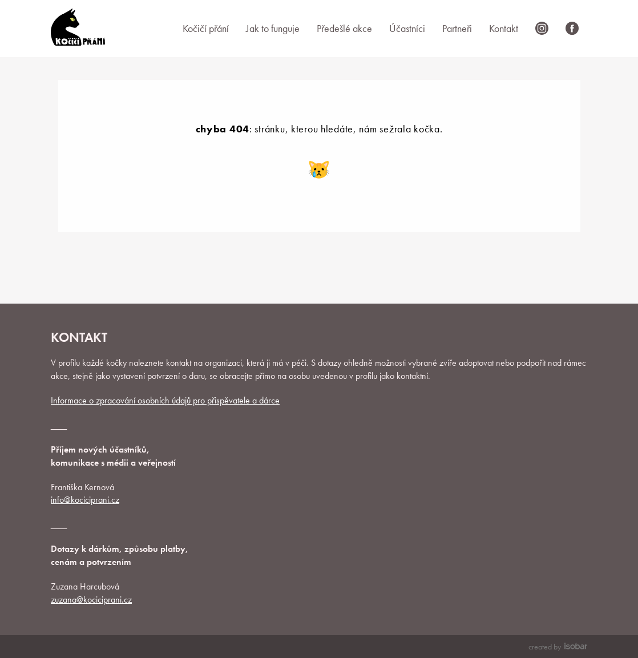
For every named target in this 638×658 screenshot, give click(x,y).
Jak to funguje (273, 28)
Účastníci (407, 28)
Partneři (457, 28)
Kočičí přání (206, 28)
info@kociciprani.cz (85, 500)
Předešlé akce (344, 28)
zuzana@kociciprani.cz (91, 599)
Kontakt (503, 28)
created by (557, 646)
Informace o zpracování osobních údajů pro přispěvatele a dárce (165, 400)
